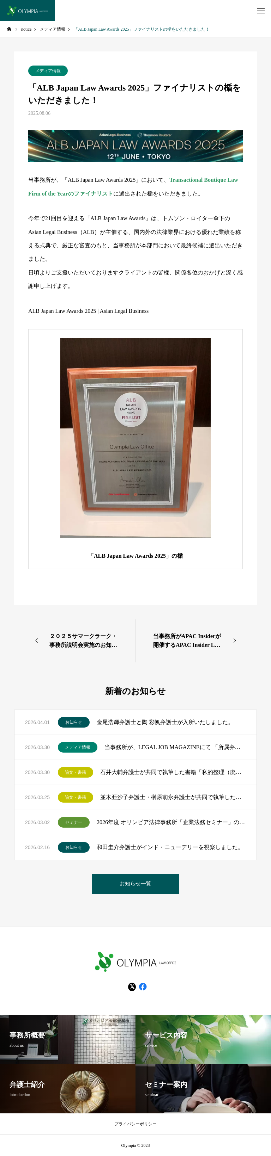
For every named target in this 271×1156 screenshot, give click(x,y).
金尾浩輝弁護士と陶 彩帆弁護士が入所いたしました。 (165, 722)
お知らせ (73, 722)
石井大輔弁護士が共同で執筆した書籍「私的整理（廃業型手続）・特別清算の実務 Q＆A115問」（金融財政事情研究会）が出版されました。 (173, 772)
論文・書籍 (75, 772)
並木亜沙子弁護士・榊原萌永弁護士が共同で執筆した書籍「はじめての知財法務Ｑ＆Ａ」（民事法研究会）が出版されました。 (173, 797)
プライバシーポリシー (135, 1123)
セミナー (73, 822)
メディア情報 (48, 70)
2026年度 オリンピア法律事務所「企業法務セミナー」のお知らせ (171, 822)
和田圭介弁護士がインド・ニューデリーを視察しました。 (170, 847)
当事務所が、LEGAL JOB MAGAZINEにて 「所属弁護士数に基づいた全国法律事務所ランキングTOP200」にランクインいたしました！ (175, 747)
